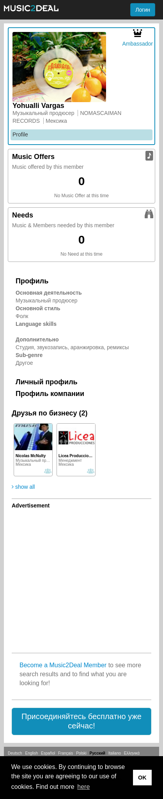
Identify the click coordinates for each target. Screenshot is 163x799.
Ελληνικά (132, 753)
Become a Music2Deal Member (62, 665)
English (31, 753)
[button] (81, 721)
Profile (20, 134)
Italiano (114, 753)
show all (23, 487)
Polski (81, 753)
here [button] (83, 786)
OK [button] (142, 777)
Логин (142, 10)
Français (65, 753)
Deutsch (15, 753)
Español (48, 753)
